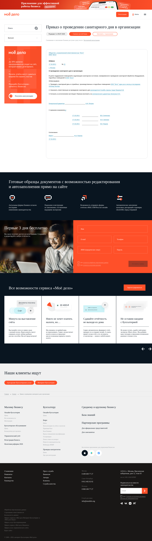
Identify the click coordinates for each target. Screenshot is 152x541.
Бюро (45, 420)
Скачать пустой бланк (80, 34)
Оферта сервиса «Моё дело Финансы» (16, 525)
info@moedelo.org (88, 501)
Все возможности (10, 418)
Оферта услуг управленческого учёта (16, 528)
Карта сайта (8, 530)
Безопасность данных (11, 515)
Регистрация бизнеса (12, 440)
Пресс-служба (48, 471)
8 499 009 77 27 (87, 474)
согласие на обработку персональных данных (95, 262)
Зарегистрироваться (134, 287)
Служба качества (49, 484)
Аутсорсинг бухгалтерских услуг (19, 383)
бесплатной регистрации (92, 40)
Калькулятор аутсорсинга (12, 431)
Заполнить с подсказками (105, 34)
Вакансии (46, 474)
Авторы (46, 477)
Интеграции (8, 421)
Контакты (8, 477)
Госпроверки (47, 437)
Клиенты (46, 481)
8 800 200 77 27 (87, 489)
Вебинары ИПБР (48, 445)
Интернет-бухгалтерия (46, 383)
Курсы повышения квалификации (54, 434)
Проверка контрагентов (51, 449)
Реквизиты (8, 474)
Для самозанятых (88, 432)
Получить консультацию (24, 96)
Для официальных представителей (94, 428)
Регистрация (122, 14)
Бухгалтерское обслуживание (15, 426)
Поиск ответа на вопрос (51, 439)
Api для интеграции (49, 455)
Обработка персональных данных (15, 510)
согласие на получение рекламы (92, 265)
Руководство (9, 481)
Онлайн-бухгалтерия (12, 412)
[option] (23, 202)
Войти (137, 14)
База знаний (88, 414)
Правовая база (47, 428)
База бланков (47, 431)
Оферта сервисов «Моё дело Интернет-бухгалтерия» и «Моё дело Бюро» (22, 519)
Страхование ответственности (14, 512)
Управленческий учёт (12, 436)
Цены (6, 415)
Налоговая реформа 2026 (13, 444)
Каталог (11, 38)
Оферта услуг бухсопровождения (15, 522)
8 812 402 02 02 (87, 481)
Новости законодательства (51, 442)
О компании (8, 471)
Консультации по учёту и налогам (54, 426)
